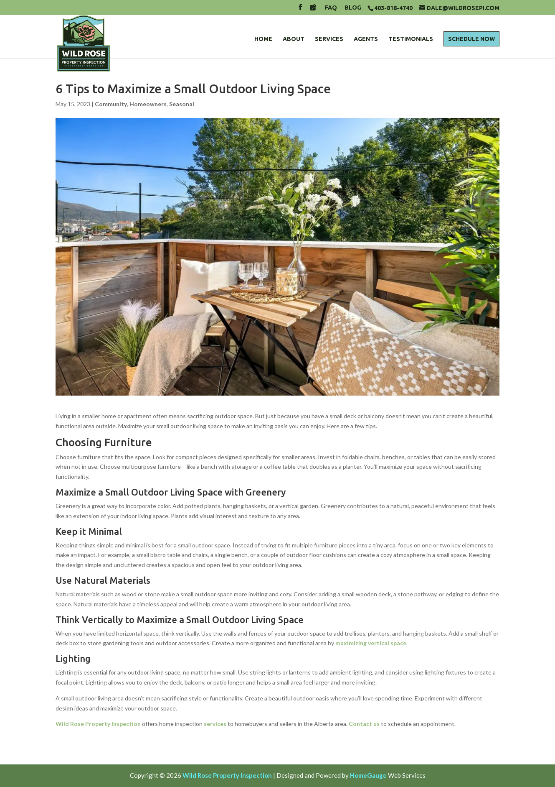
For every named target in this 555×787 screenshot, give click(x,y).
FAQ (331, 8)
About (293, 39)
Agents (366, 39)
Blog (353, 8)
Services (329, 39)
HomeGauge (368, 775)
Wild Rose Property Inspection (98, 723)
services (215, 723)
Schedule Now (471, 39)
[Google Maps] (312, 10)
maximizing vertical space (370, 642)
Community (111, 103)
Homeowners (148, 103)
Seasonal (181, 103)
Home (263, 39)
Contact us (364, 723)
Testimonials (410, 39)
